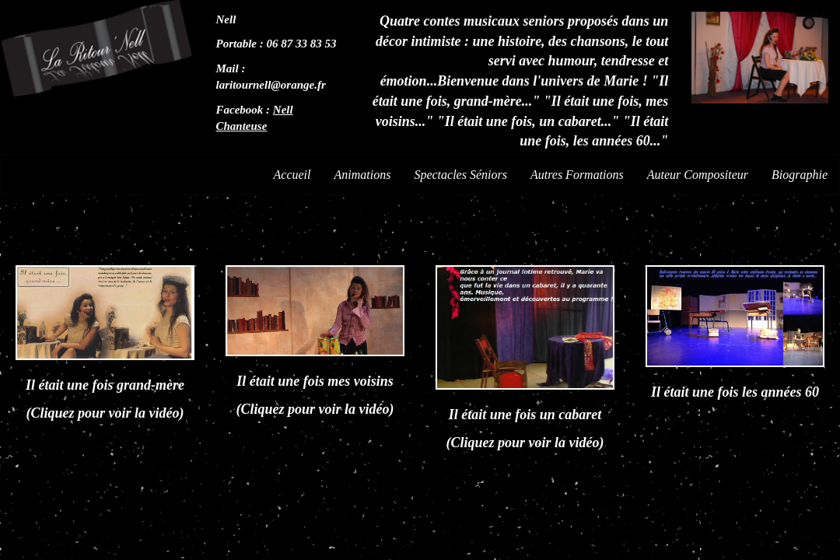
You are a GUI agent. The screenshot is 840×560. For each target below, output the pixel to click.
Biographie (800, 174)
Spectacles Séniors (460, 174)
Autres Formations (577, 174)
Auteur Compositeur (697, 174)
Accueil (292, 174)
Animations (362, 174)
